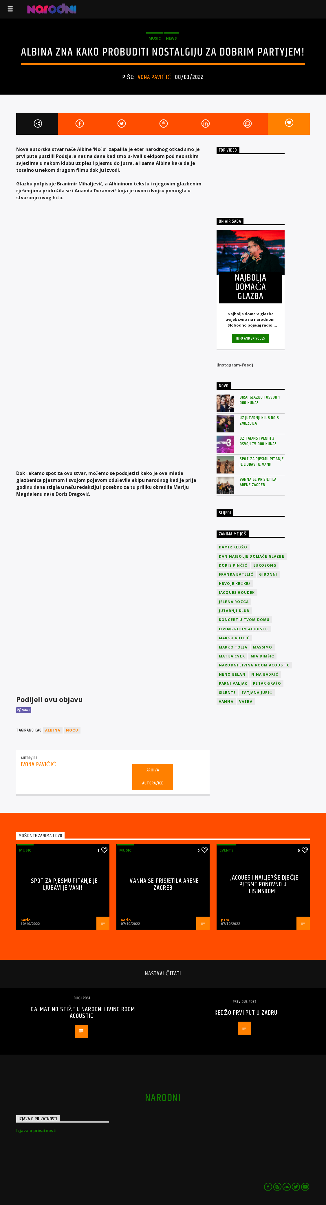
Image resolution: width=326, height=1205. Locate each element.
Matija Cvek (232, 656)
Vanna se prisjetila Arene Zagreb (258, 482)
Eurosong (264, 565)
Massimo (262, 647)
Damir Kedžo (233, 547)
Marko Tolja (233, 647)
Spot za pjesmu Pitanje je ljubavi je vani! (262, 461)
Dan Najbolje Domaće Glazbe (251, 556)
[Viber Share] (23, 710)
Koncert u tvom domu (244, 619)
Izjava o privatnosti (36, 1130)
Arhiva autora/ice (152, 777)
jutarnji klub (234, 610)
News (171, 38)
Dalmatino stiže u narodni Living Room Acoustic (83, 1012)
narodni (163, 1098)
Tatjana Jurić (256, 692)
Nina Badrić (265, 674)
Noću (72, 730)
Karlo (26, 919)
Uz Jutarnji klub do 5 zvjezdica (259, 420)
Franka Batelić (236, 574)
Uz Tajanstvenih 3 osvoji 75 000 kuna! (258, 441)
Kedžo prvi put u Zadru (246, 1013)
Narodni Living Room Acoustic (254, 665)
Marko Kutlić (234, 637)
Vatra (245, 701)
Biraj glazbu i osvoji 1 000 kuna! (260, 400)
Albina (52, 730)
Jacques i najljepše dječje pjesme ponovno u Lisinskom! (264, 884)
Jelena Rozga (234, 601)
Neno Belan (232, 674)
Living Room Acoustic (244, 629)
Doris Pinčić (233, 565)
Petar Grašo (267, 683)
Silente (227, 692)
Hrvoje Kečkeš (235, 583)
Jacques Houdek (237, 592)
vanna (226, 701)
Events (226, 850)
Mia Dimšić (262, 656)
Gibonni (268, 574)
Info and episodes (250, 338)
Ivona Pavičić (154, 77)
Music (155, 38)
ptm (225, 919)
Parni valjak (233, 683)
